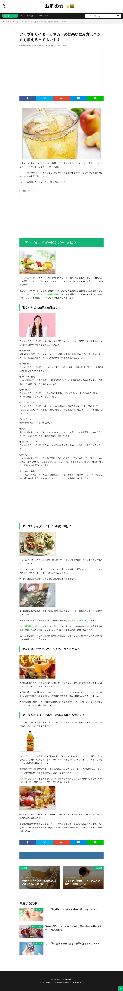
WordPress (78, 982)
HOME (6, 22)
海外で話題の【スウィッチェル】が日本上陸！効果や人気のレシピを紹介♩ (73, 928)
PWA (46, 16)
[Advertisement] (61, 68)
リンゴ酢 (15, 22)
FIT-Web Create (55, 982)
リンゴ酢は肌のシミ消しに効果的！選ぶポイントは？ (71, 909)
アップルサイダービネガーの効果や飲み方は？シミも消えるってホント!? (45, 22)
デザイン (22, 16)
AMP (41, 16)
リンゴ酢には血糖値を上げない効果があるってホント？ (72, 943)
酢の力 (68, 979)
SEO (36, 16)
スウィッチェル (38, 926)
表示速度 (30, 16)
